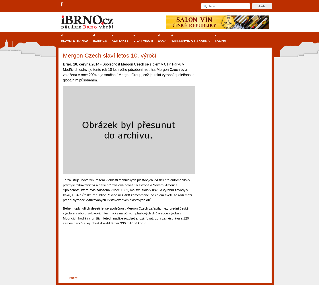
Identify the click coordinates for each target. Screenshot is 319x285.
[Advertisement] (128, 258)
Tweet (73, 278)
